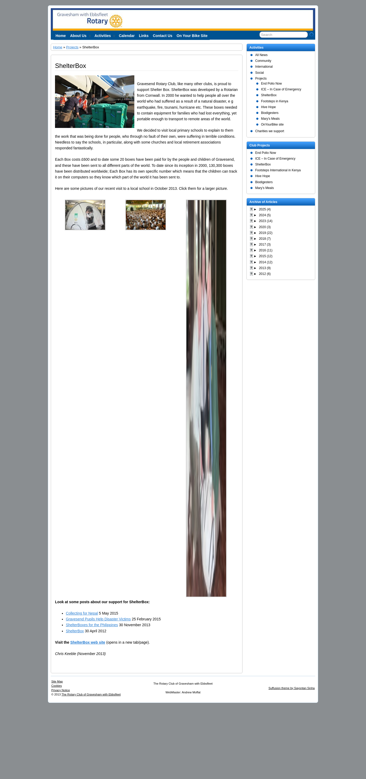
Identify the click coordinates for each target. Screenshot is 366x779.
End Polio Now (271, 83)
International (264, 66)
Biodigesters (269, 113)
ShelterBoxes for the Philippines (92, 625)
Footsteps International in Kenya (278, 170)
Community (263, 61)
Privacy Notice (60, 690)
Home (61, 36)
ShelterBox (75, 631)
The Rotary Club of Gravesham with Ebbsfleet (91, 694)
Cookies (56, 685)
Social (259, 73)
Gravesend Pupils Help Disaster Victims (98, 619)
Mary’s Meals (270, 119)
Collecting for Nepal (82, 613)
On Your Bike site (192, 36)
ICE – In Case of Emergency (281, 89)
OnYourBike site (272, 124)
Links (144, 36)
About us (80, 37)
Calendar (127, 36)
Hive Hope (268, 107)
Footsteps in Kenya (274, 101)
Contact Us (162, 36)
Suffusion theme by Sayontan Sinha (291, 688)
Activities (104, 37)
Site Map (57, 681)
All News (261, 55)
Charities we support (269, 131)
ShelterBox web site (87, 642)
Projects (72, 47)
